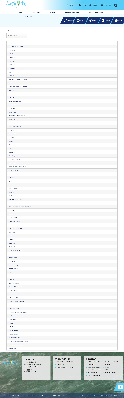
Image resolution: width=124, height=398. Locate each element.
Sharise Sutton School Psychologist (18, 312)
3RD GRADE (12, 54)
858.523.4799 (29, 370)
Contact (11, 141)
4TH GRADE (12, 57)
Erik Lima (11, 192)
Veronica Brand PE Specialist (16, 345)
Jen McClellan (12, 203)
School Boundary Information (16, 301)
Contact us (61, 364)
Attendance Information (15, 105)
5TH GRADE (12, 61)
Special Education (13, 319)
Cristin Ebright (12, 155)
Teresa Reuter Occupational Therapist (18, 341)
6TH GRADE (12, 64)
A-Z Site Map (114, 395)
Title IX (96, 395)
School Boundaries (14, 297)
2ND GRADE (12, 50)
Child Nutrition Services (15, 126)
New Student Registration (15, 228)
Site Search (12, 316)
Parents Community (14, 254)
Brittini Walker (12, 119)
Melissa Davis (12, 225)
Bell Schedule (12, 112)
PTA (10, 272)
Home (26, 16)
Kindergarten (12, 210)
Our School (18, 12)
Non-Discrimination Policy (85, 395)
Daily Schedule (12, 163)
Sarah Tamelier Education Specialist (18, 294)
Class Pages (35, 12)
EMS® (59, 395)
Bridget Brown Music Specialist (17, 115)
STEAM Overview (13, 330)
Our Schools (12, 246)
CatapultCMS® (53, 395)
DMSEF (11, 177)
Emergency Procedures (15, 188)
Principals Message (14, 265)
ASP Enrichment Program (15, 101)
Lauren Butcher (13, 217)
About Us (11, 75)
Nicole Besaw (12, 232)
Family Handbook (13, 196)
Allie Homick (12, 83)
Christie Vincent (13, 130)
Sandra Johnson (13, 290)
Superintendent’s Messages (66, 362)
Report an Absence (96, 12)
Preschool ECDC (13, 261)
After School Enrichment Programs (18, 79)
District (71, 5)
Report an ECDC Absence (15, 287)
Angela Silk (11, 90)
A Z (10, 72)
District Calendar (13, 174)
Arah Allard (11, 97)
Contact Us (12, 148)
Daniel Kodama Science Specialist (17, 166)
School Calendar (13, 305)
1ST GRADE (12, 43)
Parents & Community (72, 12)
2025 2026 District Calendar (16, 46)
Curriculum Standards (14, 159)
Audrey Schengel (13, 108)
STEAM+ (52, 12)
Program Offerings (13, 268)
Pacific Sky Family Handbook (16, 250)
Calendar (11, 123)
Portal (83, 5)
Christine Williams (13, 134)
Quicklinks (11, 279)
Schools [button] (95, 5)
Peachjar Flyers (13, 257)
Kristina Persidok (13, 214)
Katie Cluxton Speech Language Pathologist (20, 206)
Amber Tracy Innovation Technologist (18, 86)
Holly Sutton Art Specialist (15, 199)
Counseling (11, 152)
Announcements (13, 94)
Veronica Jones (12, 348)
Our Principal (12, 239)
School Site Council (14, 308)
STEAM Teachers (13, 334)
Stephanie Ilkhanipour (14, 337)
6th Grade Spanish (13, 68)
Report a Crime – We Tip (65, 367)
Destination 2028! (94, 367)
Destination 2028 (13, 170)
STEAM (11, 323)
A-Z (31, 16)
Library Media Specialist (15, 221)
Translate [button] (107, 5)
